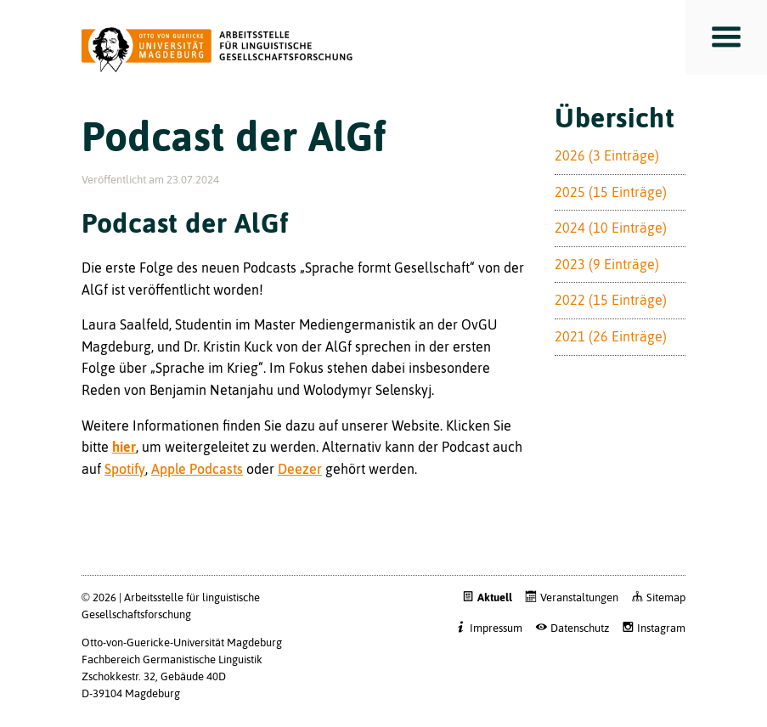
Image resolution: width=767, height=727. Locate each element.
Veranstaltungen (579, 597)
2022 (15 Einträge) (611, 299)
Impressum (496, 628)
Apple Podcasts (197, 468)
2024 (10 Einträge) (611, 227)
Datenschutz (579, 628)
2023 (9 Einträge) (607, 264)
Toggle (726, 37)
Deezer (300, 468)
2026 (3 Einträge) (607, 155)
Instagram (661, 628)
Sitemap (665, 597)
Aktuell (494, 597)
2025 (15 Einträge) (611, 192)
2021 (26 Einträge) (611, 336)
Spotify (124, 468)
